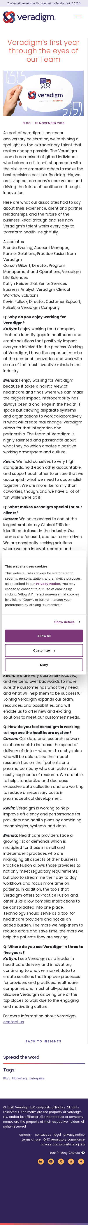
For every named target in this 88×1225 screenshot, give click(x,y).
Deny (44, 665)
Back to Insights (43, 1041)
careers (25, 1135)
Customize (44, 650)
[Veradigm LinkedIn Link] (40, 1161)
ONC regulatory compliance (64, 1139)
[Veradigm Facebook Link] (81, 1161)
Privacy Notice (48, 584)
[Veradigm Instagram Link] (71, 1161)
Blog (6, 1078)
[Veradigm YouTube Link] (51, 1161)
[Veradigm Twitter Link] (61, 1161)
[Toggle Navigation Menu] (78, 17)
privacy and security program (63, 1144)
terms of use (31, 1139)
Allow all (44, 636)
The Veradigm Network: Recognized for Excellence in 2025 (44, 3)
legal (57, 1135)
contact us (13, 1022)
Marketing (19, 1078)
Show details (64, 622)
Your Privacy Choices (65, 1153)
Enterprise (37, 1078)
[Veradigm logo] (29, 17)
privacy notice (74, 1135)
